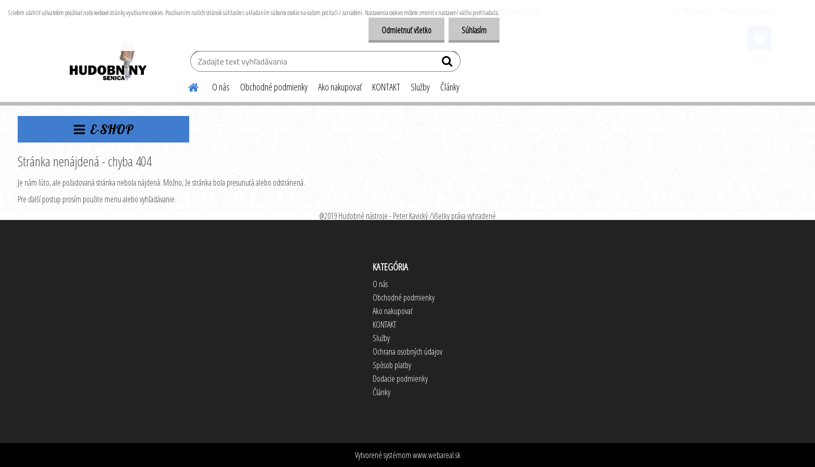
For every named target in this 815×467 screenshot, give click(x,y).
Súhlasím (474, 30)
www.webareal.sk (437, 455)
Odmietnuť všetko (406, 30)
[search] (448, 63)
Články (449, 87)
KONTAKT (386, 87)
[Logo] (107, 62)
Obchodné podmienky (274, 87)
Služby (420, 87)
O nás (221, 87)
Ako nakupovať (340, 87)
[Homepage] (187, 86)
